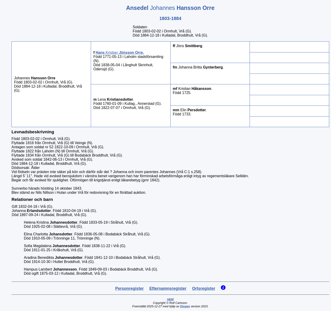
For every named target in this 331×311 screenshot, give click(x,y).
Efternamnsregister (167, 288)
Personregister (129, 288)
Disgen (185, 306)
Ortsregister (203, 288)
